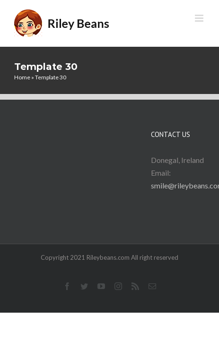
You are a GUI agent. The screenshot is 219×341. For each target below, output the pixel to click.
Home (22, 77)
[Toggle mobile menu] (200, 18)
